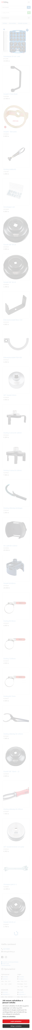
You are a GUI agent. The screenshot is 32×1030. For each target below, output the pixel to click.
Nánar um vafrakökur (9, 1016)
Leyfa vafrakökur (16, 1021)
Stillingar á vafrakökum (16, 1026)
